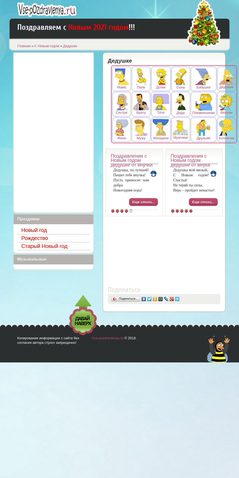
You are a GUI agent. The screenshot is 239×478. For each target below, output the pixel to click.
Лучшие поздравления (46, 9)
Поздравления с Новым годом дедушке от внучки (132, 160)
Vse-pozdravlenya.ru (107, 338)
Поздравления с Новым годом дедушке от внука (190, 160)
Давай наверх (83, 315)
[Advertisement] (164, 252)
